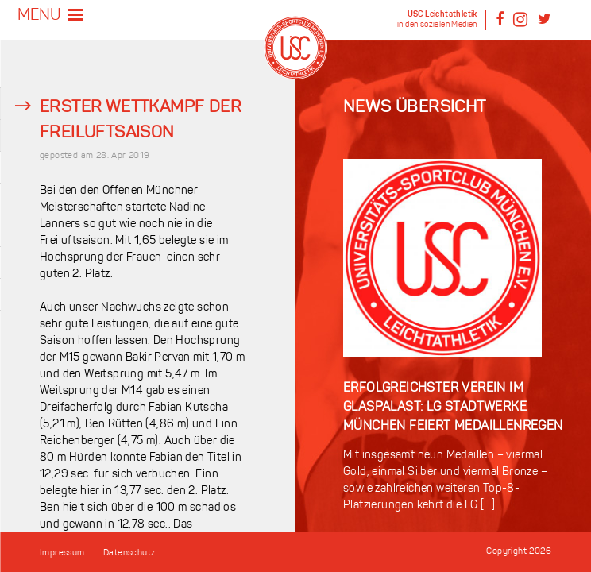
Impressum (62, 553)
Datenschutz (129, 553)
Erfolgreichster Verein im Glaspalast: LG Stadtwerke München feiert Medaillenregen (453, 407)
